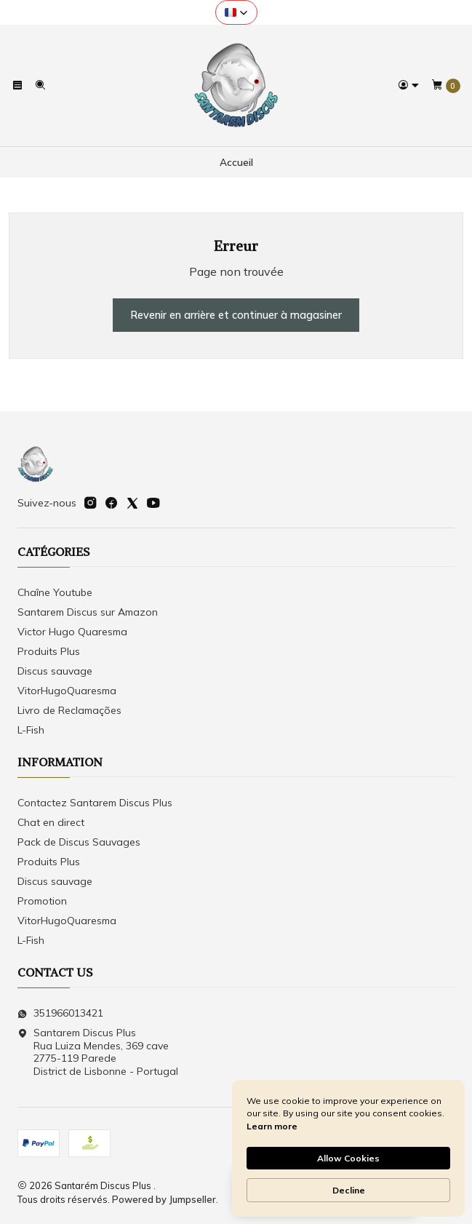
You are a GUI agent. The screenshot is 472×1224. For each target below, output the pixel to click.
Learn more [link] (272, 1126)
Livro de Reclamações (69, 710)
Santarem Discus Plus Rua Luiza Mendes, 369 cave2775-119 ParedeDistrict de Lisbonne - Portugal (97, 1052)
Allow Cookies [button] (348, 1158)
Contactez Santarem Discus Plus (94, 802)
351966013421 (60, 1013)
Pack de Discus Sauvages (78, 842)
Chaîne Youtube (54, 592)
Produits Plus (48, 651)
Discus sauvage (54, 670)
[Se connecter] (408, 85)
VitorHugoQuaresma (66, 690)
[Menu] (17, 85)
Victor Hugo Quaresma (72, 631)
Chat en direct (50, 822)
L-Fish (30, 729)
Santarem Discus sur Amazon (87, 612)
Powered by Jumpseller (164, 1199)
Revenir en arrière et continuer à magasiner (236, 315)
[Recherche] (39, 85)
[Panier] (445, 86)
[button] (236, 12)
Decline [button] (348, 1190)
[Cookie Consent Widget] (348, 1148)
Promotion (42, 900)
